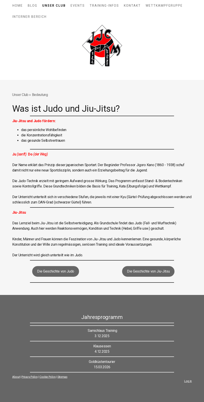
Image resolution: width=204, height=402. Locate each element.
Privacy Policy (30, 376)
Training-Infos (104, 5)
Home (17, 5)
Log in (188, 381)
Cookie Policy (48, 376)
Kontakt (132, 5)
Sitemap (62, 376)
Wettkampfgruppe (164, 5)
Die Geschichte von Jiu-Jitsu (148, 271)
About (16, 376)
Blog (32, 5)
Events (78, 5)
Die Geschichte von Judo (55, 271)
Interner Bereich (29, 16)
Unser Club (54, 5)
